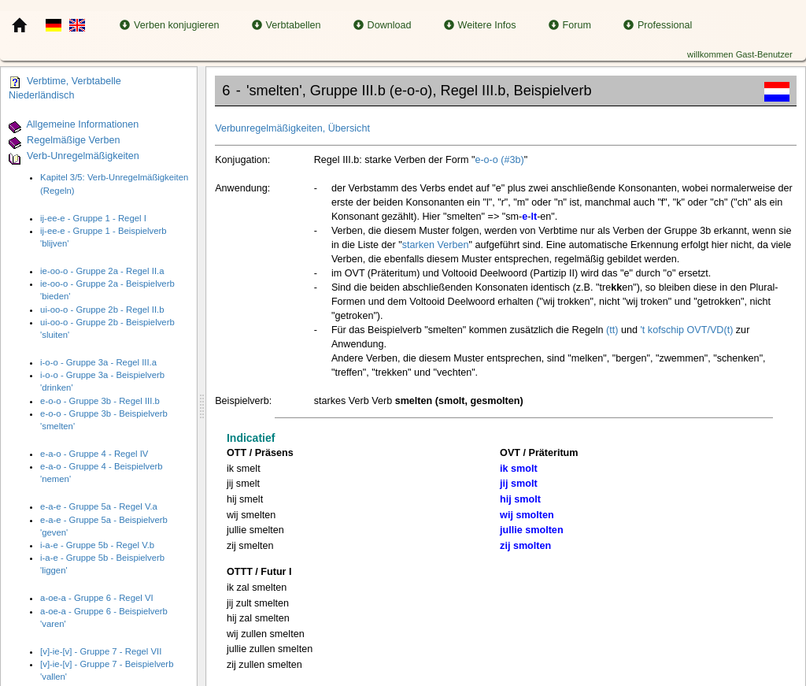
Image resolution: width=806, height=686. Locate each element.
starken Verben (435, 244)
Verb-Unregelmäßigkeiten (83, 155)
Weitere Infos (480, 25)
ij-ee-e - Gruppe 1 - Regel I (93, 218)
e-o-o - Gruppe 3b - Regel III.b (100, 401)
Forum (570, 25)
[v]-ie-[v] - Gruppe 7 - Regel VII (100, 651)
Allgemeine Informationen (82, 124)
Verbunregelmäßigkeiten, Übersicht (292, 128)
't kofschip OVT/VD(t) (686, 330)
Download (382, 25)
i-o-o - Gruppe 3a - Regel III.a (98, 362)
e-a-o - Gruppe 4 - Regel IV (94, 453)
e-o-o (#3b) (499, 159)
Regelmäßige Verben (73, 140)
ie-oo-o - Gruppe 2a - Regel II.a (102, 271)
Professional (657, 25)
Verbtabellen (286, 25)
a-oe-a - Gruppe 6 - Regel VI (96, 598)
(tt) (612, 330)
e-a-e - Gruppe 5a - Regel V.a (98, 506)
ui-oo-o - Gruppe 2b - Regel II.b (102, 309)
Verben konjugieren (170, 25)
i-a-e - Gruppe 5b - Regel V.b (97, 545)
